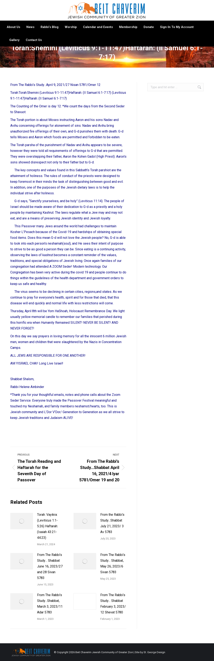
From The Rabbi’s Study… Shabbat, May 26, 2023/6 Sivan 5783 (112, 563)
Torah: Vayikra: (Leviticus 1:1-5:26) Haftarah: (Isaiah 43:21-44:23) (47, 526)
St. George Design (154, 652)
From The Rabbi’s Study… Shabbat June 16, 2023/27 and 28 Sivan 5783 (50, 566)
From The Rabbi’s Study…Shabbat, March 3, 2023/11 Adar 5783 (50, 603)
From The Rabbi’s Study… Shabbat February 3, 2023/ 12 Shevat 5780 (113, 603)
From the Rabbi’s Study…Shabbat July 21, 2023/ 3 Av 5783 (112, 523)
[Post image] (21, 521)
